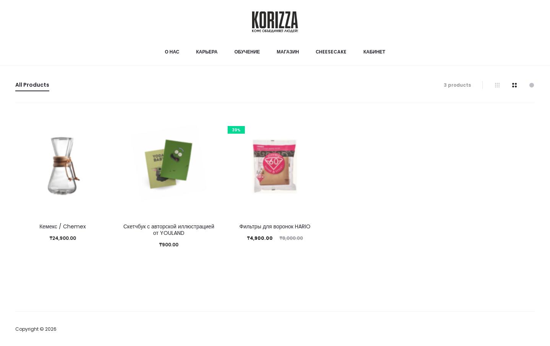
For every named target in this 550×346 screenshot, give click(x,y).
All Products (32, 85)
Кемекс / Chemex (62, 226)
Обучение (247, 52)
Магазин (288, 52)
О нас (172, 52)
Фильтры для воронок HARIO (275, 226)
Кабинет (374, 52)
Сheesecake (331, 52)
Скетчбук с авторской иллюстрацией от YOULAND (168, 230)
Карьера (206, 52)
